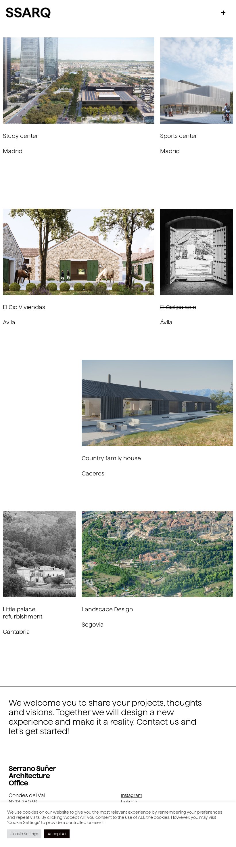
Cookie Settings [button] (24, 834)
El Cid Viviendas (24, 307)
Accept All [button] (57, 834)
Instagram (131, 795)
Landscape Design (107, 609)
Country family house (111, 458)
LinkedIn (129, 801)
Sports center (178, 136)
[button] (223, 12)
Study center (20, 136)
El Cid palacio (178, 307)
